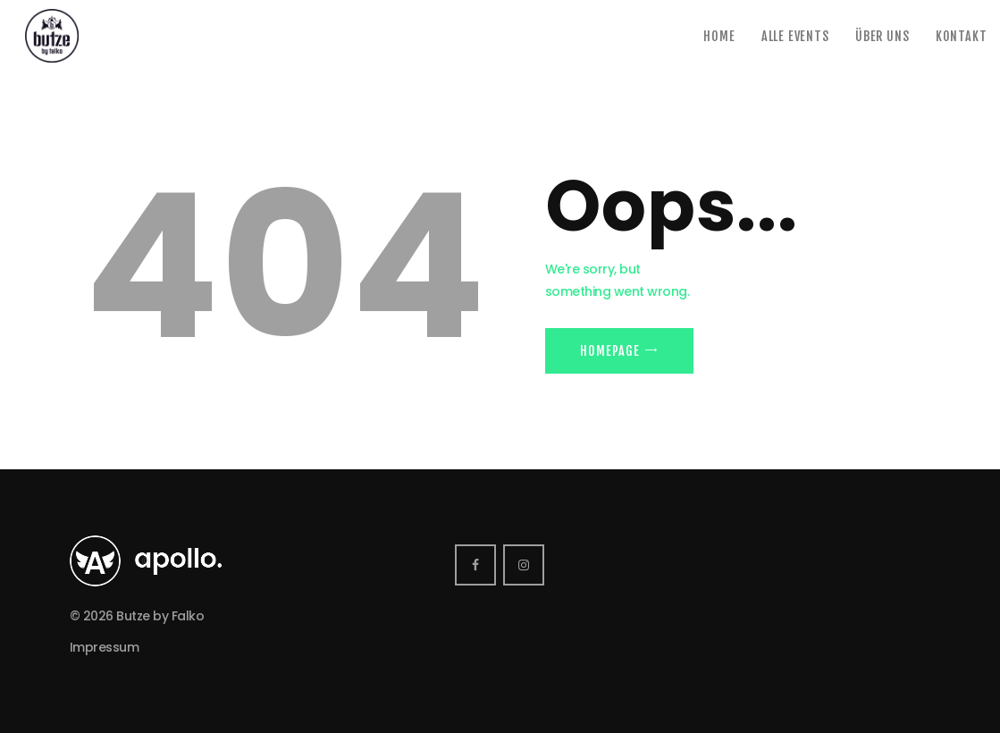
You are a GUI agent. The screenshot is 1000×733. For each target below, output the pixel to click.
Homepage (609, 350)
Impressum (104, 647)
